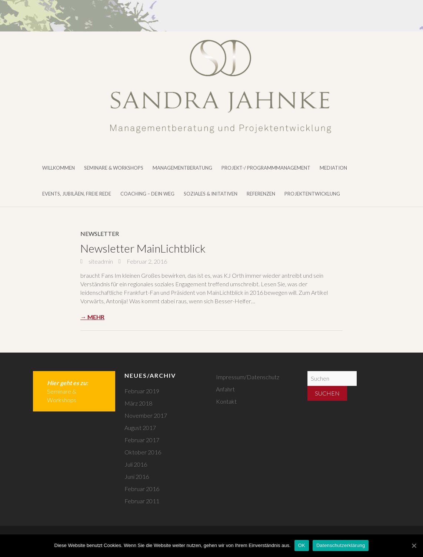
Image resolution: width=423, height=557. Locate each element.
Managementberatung (182, 168)
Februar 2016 (141, 488)
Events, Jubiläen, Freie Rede (76, 194)
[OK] (413, 545)
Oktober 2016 (142, 452)
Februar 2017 (141, 439)
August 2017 (140, 427)
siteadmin (100, 261)
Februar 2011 (141, 500)
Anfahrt (225, 389)
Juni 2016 (136, 476)
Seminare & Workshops (113, 168)
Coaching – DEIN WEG (147, 194)
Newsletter (99, 233)
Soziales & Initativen (210, 194)
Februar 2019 (141, 390)
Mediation (333, 168)
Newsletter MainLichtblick (143, 248)
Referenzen (261, 194)
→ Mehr (92, 316)
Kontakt (226, 401)
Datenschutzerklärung (340, 545)
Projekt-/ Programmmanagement (266, 168)
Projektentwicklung (312, 194)
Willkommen (58, 168)
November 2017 (145, 415)
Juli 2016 (135, 464)
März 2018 (138, 403)
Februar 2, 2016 (146, 261)
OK (301, 545)
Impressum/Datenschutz (247, 376)
